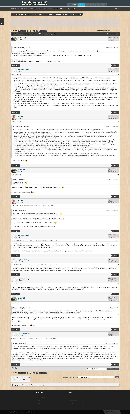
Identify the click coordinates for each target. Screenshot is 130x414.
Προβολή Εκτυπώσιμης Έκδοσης (21, 377)
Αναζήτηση (73, 397)
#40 (118, 338)
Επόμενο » (41, 30)
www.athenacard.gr (81, 103)
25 (37, 30)
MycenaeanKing (53, 264)
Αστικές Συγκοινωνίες (38, 14)
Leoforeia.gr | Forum (22, 14)
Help (39, 400)
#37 (118, 264)
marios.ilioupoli (53, 240)
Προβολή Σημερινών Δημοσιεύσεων (37, 8)
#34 (118, 174)
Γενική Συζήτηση (76, 14)
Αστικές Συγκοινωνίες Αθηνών (58, 14)
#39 (118, 303)
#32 (118, 74)
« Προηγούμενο (22, 30)
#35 (118, 205)
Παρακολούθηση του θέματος (21, 379)
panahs (51, 205)
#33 (118, 121)
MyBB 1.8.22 (20, 412)
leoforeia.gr (73, 400)
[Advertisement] (65, 23)
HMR (117, 412)
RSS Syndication (42, 397)
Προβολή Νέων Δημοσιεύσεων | (19, 8)
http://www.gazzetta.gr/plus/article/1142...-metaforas (42, 226)
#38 (118, 284)
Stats (39, 403)
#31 (118, 43)
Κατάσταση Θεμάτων (112, 33)
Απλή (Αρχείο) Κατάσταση (77, 403)
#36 (118, 240)
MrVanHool (22, 38)
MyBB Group (34, 412)
